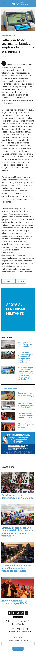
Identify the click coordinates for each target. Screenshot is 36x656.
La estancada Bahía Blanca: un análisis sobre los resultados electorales (16, 568)
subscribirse (18, 617)
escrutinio (21, 281)
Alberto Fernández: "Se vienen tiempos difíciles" (26, 426)
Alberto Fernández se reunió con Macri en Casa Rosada (26, 405)
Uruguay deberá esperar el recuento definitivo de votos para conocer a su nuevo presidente (17, 531)
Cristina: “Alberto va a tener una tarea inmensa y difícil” (26, 415)
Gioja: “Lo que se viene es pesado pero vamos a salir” (26, 395)
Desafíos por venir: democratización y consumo (17, 497)
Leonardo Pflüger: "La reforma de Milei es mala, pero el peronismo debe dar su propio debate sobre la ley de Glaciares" (26, 373)
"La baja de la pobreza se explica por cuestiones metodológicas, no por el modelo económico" (25, 357)
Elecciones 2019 (8, 35)
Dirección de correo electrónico (17, 640)
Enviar (18, 649)
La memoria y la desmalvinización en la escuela (25, 344)
